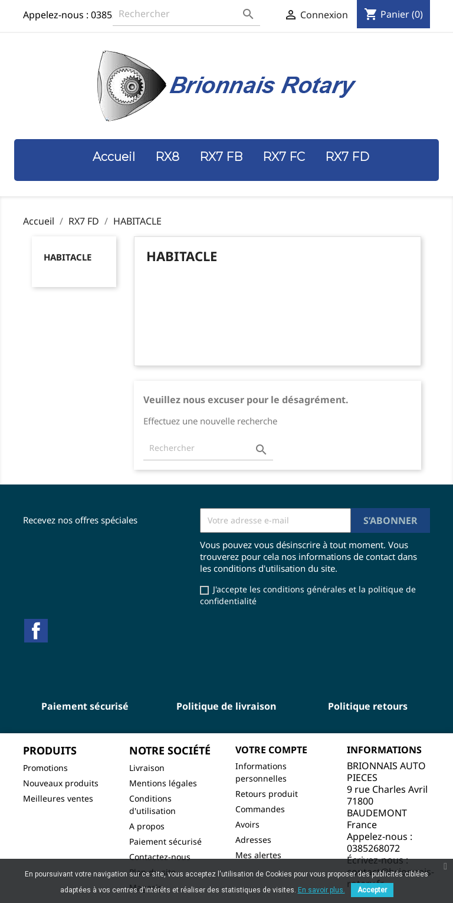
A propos (147, 826)
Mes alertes (258, 855)
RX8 (167, 157)
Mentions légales (163, 783)
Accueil (114, 157)
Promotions (45, 767)
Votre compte (271, 749)
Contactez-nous (160, 856)
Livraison (147, 767)
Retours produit (266, 793)
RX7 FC (283, 157)
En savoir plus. (321, 890)
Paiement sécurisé (165, 841)
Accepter (372, 890)
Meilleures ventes (58, 798)
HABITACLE (67, 257)
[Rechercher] (186, 14)
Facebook (36, 630)
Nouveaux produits (61, 783)
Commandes (260, 809)
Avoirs (247, 824)
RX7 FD (347, 157)
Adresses (253, 839)
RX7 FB (220, 157)
